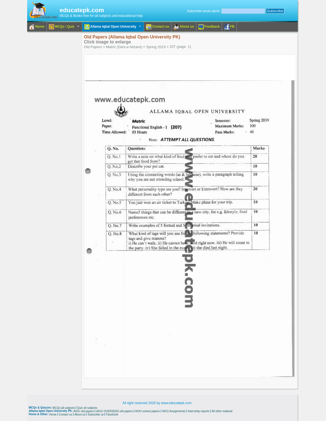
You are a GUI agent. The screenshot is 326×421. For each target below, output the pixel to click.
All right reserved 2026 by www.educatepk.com (156, 403)
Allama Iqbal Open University (111, 27)
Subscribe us (96, 414)
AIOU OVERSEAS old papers (114, 411)
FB (229, 27)
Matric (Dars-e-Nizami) (124, 47)
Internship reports (198, 411)
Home (36, 27)
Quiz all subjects (87, 407)
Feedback (209, 27)
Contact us (157, 27)
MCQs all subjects (64, 407)
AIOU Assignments (173, 411)
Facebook (112, 414)
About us (183, 27)
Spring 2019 (156, 47)
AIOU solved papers (147, 411)
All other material (222, 411)
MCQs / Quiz (63, 27)
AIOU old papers (83, 411)
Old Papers (93, 47)
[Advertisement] (49, 116)
